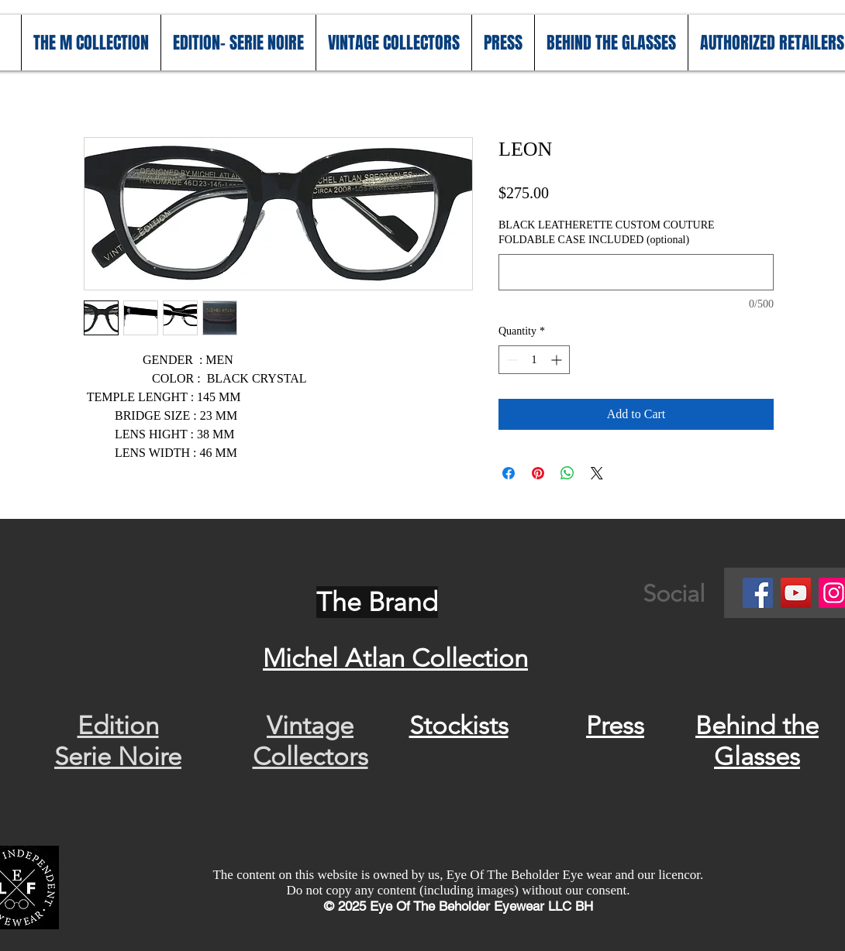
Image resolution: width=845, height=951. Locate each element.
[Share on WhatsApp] (567, 473)
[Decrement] (510, 359)
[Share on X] (597, 473)
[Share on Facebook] (508, 473)
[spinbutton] (534, 359)
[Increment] (557, 359)
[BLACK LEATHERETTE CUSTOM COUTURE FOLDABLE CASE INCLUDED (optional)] (636, 272)
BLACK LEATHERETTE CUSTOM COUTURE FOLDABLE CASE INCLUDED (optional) (606, 232)
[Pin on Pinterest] (538, 473)
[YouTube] (796, 593)
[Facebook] (758, 593)
